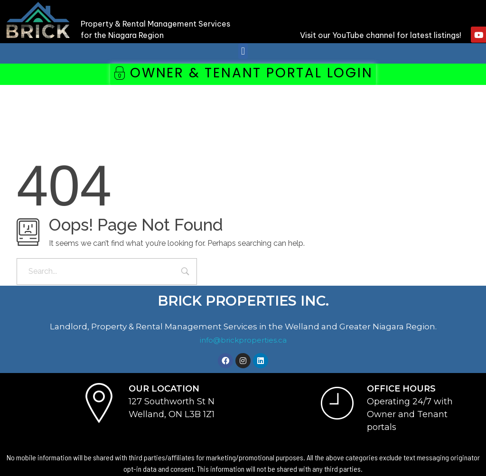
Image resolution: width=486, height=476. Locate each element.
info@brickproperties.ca (243, 340)
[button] (242, 51)
